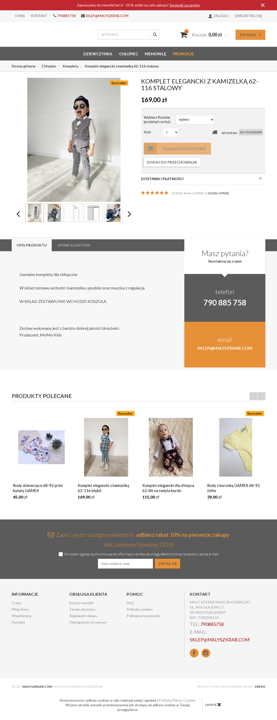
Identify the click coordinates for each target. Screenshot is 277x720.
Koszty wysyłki (81, 603)
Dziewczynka (98, 53)
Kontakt (39, 16)
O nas (20, 16)
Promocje (183, 53)
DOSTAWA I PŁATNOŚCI (201, 178)
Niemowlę (155, 53)
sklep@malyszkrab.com (107, 16)
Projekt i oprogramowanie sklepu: (231, 686)
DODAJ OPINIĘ (218, 193)
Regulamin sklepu (83, 616)
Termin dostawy (82, 609)
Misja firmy (20, 609)
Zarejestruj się (248, 16)
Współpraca (21, 616)
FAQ (130, 603)
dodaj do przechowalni (172, 162)
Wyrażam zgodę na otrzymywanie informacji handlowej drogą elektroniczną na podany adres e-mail (141, 554)
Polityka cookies (140, 609)
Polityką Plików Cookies (177, 700)
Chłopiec (128, 53)
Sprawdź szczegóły (185, 5)
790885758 (66, 16)
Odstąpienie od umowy (88, 622)
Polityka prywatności (143, 616)
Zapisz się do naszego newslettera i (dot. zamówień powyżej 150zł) (138, 539)
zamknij (213, 704)
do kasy (250, 35)
